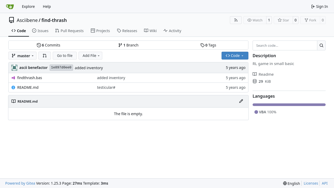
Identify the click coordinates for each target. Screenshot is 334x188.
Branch (128, 45)
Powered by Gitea (20, 183)
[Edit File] (241, 101)
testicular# (106, 87)
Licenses (311, 183)
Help (47, 6)
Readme (263, 74)
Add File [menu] (91, 55)
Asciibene (27, 20)
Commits (48, 45)
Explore (28, 6)
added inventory (89, 67)
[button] (44, 56)
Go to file (64, 55)
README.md (28, 87)
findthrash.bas (29, 77)
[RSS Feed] (236, 20)
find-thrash (54, 20)
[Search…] (321, 45)
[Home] (10, 6)
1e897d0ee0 (61, 67)
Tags (208, 45)
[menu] (291, 183)
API (324, 183)
